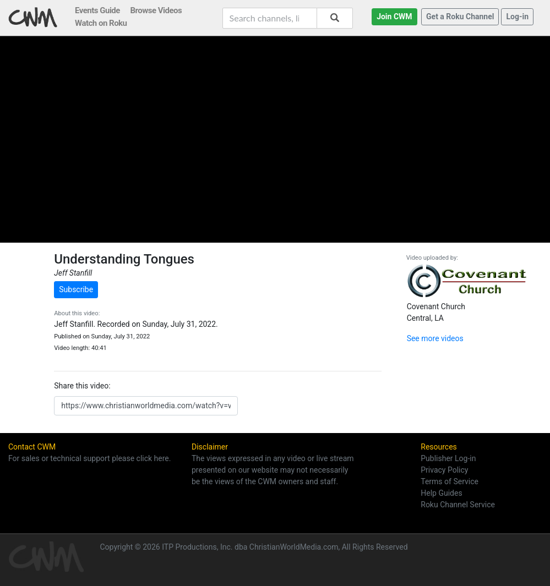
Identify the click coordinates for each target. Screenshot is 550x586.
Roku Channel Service (458, 504)
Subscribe (76, 289)
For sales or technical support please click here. (89, 458)
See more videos (435, 338)
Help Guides (441, 493)
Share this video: (82, 385)
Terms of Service (449, 481)
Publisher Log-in (448, 458)
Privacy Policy (444, 469)
